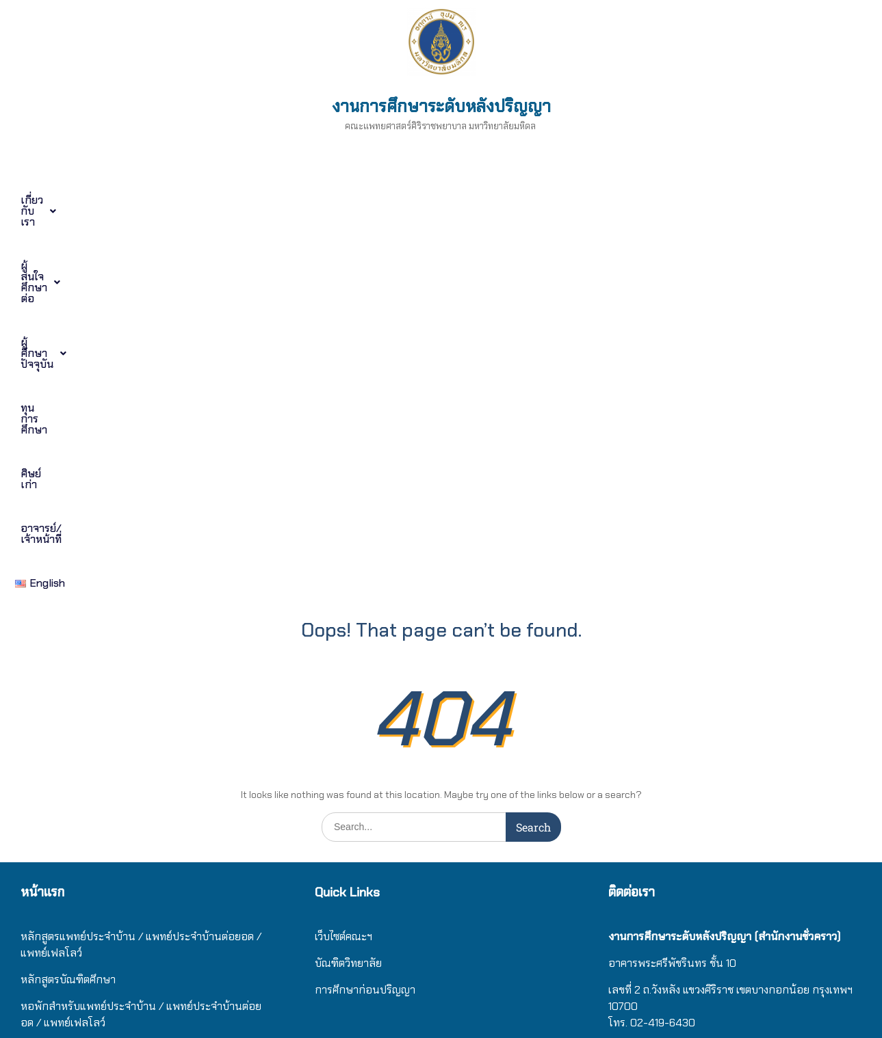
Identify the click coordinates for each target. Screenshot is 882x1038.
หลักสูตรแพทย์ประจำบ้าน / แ (86, 553)
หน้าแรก (42, 509)
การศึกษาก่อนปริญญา (366, 607)
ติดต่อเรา (40, 720)
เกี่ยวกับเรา (64, 200)
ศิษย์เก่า (569, 200)
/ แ (165, 623)
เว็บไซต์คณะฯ (343, 553)
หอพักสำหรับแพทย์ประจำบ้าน (88, 623)
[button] (63, 200)
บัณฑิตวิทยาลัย (348, 580)
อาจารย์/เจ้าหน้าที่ (687, 200)
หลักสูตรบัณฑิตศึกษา (68, 596)
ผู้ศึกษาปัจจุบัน (336, 200)
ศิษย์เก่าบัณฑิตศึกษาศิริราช (81, 693)
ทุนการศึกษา (463, 200)
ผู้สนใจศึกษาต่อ (195, 200)
